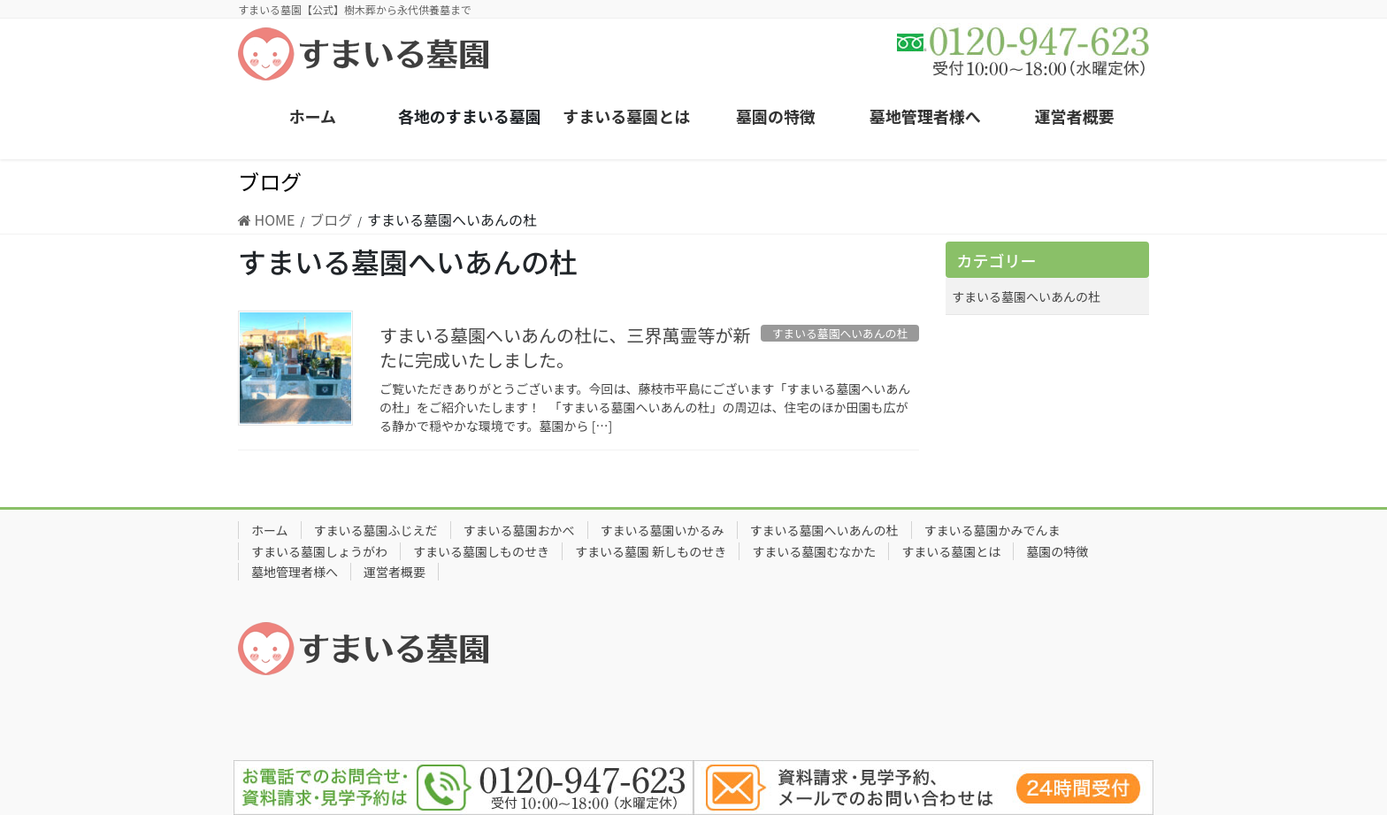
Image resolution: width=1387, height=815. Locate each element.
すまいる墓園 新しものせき (650, 551)
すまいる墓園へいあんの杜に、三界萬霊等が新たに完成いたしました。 (564, 347)
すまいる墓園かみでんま (992, 530)
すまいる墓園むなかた (814, 551)
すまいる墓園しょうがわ (319, 551)
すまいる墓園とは (950, 551)
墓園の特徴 (1057, 551)
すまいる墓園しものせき (481, 551)
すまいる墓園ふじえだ (376, 530)
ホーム (269, 530)
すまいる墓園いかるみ (662, 530)
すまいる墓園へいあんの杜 (1026, 296)
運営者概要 (394, 571)
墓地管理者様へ (294, 571)
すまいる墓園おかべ (519, 530)
